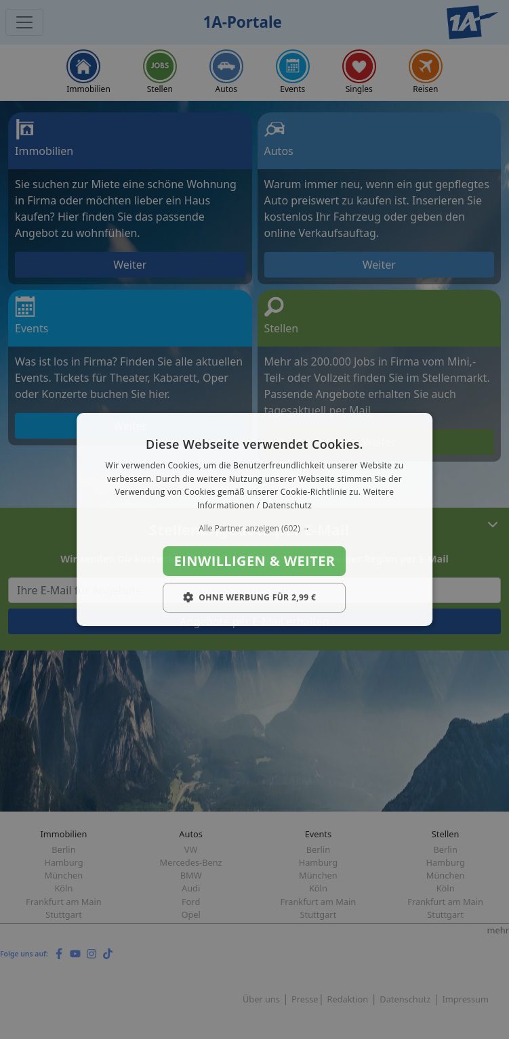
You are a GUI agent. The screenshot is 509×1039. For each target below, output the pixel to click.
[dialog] (255, 520)
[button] (255, 529)
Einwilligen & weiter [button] (254, 561)
